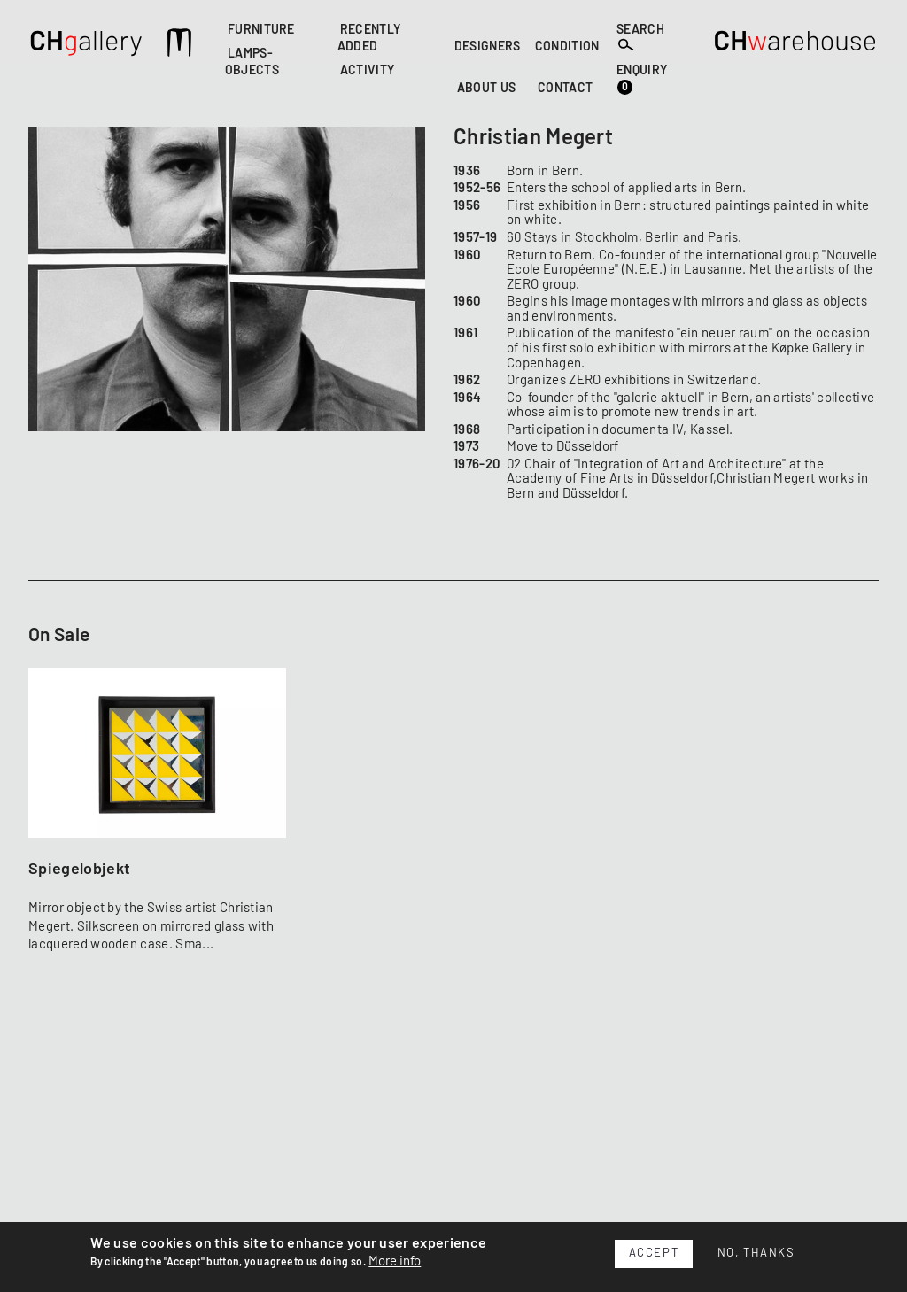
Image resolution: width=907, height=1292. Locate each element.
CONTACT (565, 88)
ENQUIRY (641, 80)
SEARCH (640, 38)
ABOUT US (486, 88)
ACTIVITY (367, 72)
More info (394, 1261)
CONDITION (567, 47)
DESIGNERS (487, 47)
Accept (654, 1253)
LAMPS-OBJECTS (252, 63)
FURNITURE (261, 30)
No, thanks (756, 1253)
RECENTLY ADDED (369, 38)
